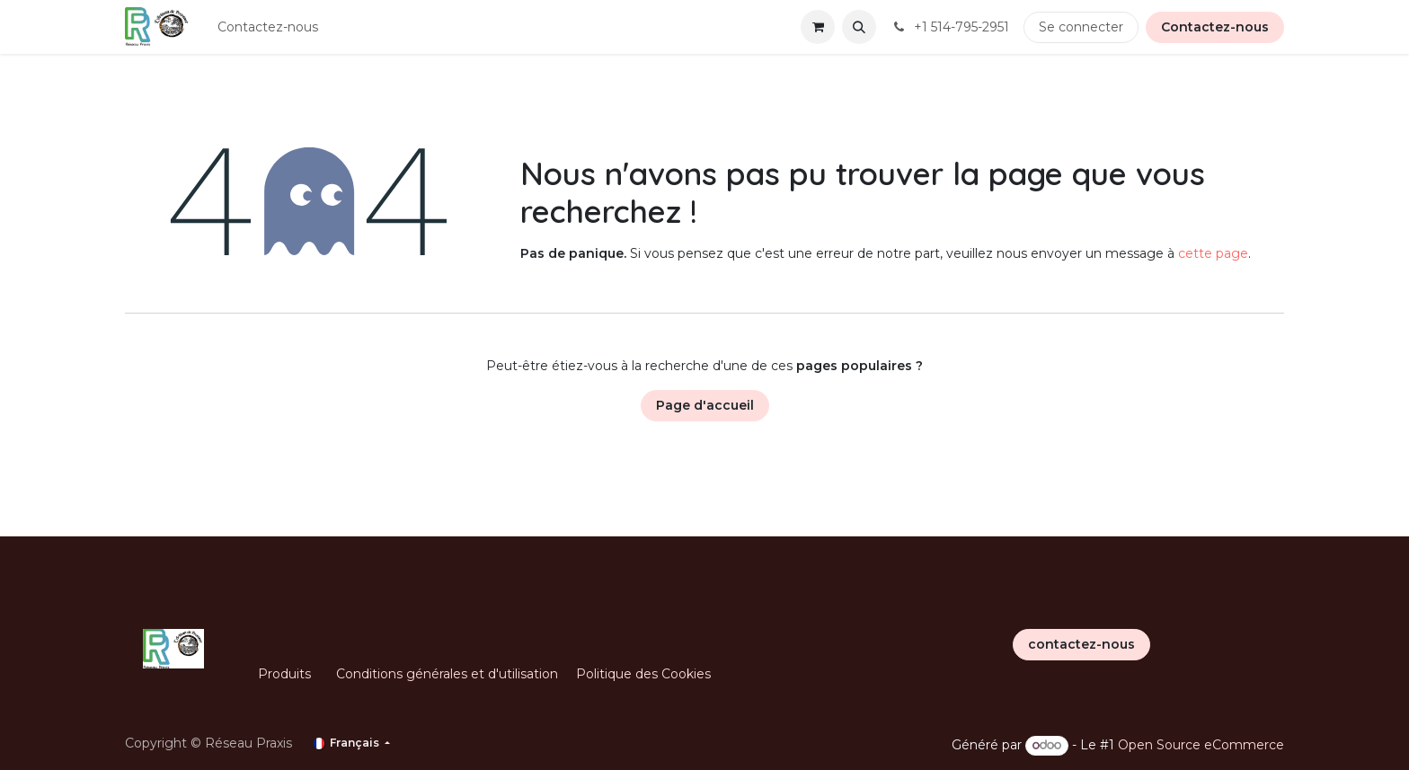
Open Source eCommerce (1201, 745)
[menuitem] (267, 27)
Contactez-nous (1215, 27)
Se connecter (1081, 27)
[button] (859, 27)
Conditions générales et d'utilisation (447, 674)
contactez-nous (1081, 644)
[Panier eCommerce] (818, 27)
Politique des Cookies (643, 674)
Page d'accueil (705, 405)
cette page (1213, 253)
